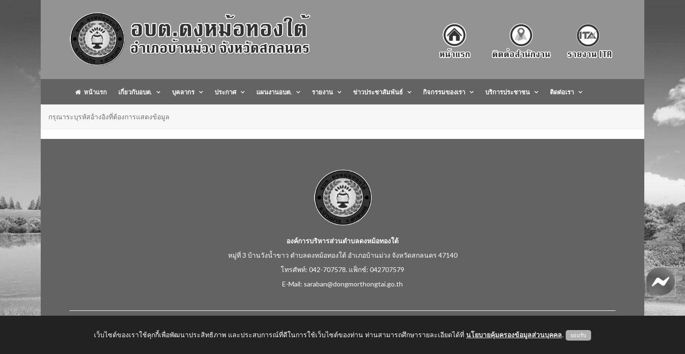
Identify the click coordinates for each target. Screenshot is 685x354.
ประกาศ (225, 92)
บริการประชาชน (507, 92)
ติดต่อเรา (562, 92)
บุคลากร (183, 92)
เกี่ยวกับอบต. (135, 92)
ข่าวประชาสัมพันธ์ (378, 92)
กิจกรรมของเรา (444, 92)
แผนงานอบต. (274, 92)
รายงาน (322, 92)
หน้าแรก (91, 92)
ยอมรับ (578, 335)
